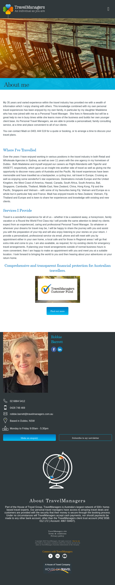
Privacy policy (57, 536)
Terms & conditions (57, 534)
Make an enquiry (29, 438)
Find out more (57, 311)
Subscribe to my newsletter (85, 438)
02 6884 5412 (17, 401)
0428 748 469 (17, 408)
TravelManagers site (57, 531)
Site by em (76, 541)
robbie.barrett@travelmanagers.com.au (31, 414)
